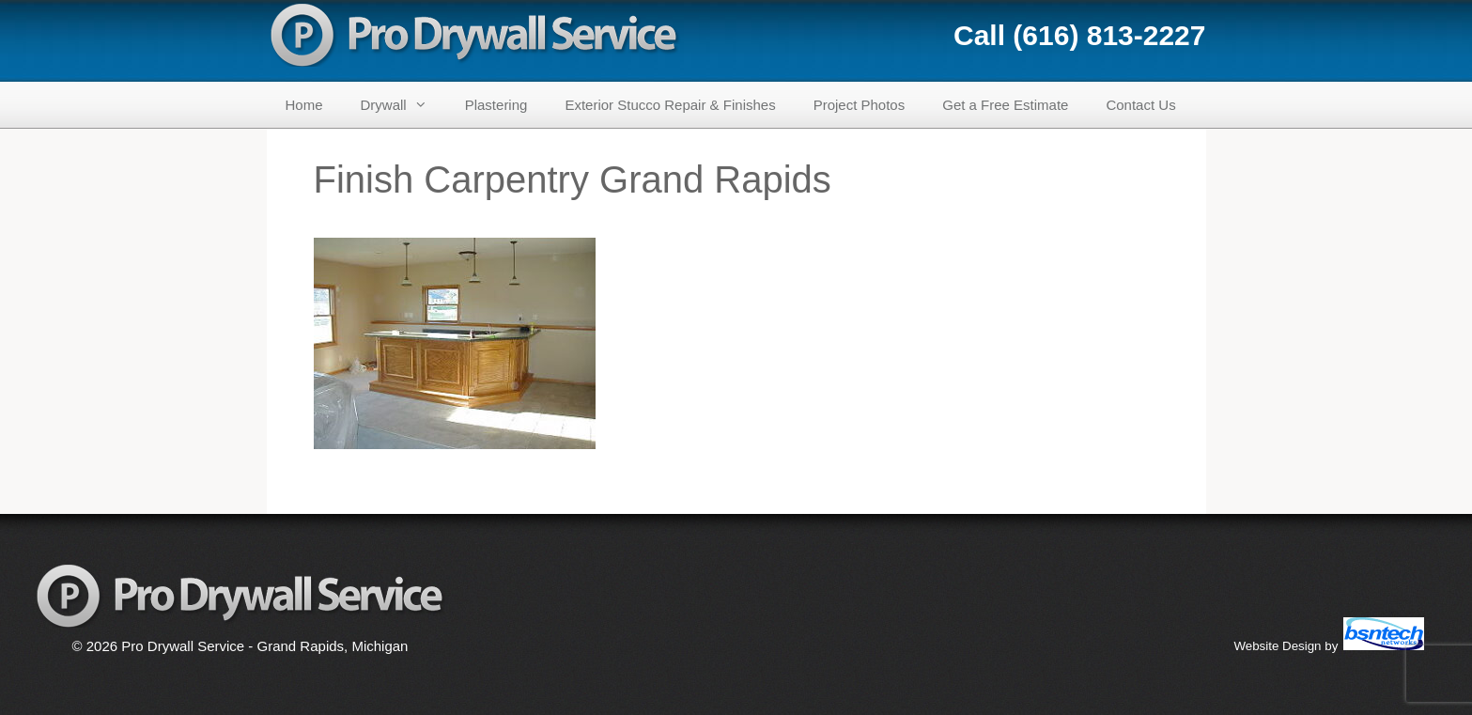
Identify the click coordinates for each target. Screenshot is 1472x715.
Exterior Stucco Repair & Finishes (670, 105)
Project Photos (859, 105)
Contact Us (1140, 105)
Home (304, 105)
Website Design (1277, 646)
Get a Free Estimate (1005, 105)
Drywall (403, 105)
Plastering (496, 105)
